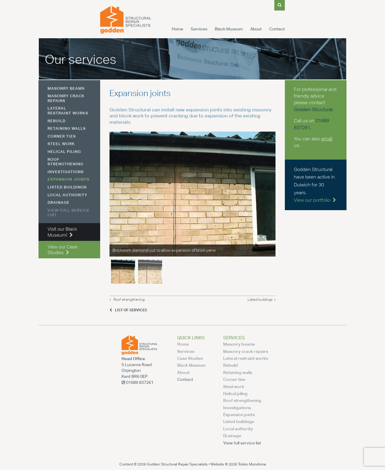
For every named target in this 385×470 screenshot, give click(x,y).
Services (199, 28)
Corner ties (62, 136)
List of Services (128, 310)
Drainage (58, 202)
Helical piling (64, 151)
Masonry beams (66, 88)
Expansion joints (68, 179)
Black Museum (229, 28)
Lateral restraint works (68, 110)
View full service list (69, 212)
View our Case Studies (63, 249)
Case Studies (190, 358)
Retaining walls (67, 128)
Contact (277, 28)
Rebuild (57, 120)
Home (177, 28)
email (326, 139)
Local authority (67, 194)
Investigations (66, 171)
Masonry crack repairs (66, 98)
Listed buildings (262, 299)
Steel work (61, 143)
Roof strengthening (127, 299)
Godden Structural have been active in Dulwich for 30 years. (315, 185)
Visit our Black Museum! (62, 232)
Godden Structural (313, 109)
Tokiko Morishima (252, 464)
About (256, 28)
